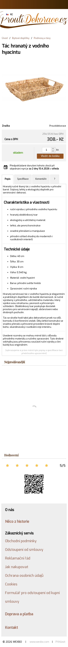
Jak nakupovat (16, 567)
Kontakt (11, 627)
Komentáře (40, 179)
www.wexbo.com (39, 642)
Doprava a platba (19, 614)
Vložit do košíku (50, 156)
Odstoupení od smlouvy (24, 549)
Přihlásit (60, 642)
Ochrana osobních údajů (24, 575)
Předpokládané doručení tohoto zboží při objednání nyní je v (34, 167)
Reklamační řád (17, 558)
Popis (7, 179)
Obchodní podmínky (21, 541)
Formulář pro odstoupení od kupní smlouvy (32, 597)
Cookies (11, 584)
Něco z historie (17, 521)
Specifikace (23, 179)
